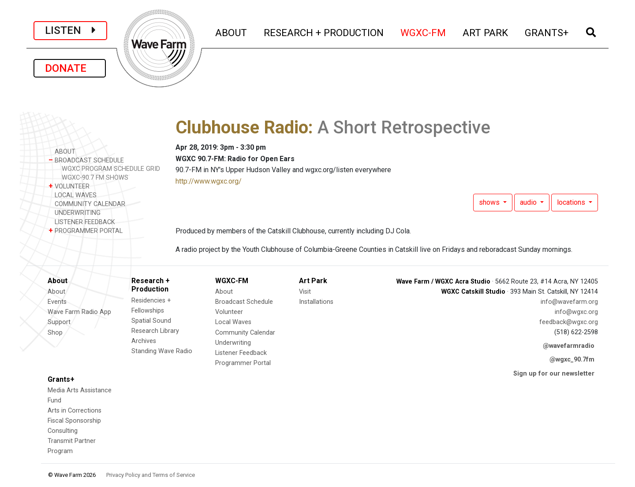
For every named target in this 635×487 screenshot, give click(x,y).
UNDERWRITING (75, 212)
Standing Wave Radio (161, 351)
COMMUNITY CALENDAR (87, 203)
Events (57, 302)
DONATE (69, 68)
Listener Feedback (241, 353)
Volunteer (229, 312)
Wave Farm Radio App (79, 312)
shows (490, 202)
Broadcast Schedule (244, 302)
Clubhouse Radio (242, 127)
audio (529, 202)
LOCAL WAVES (73, 195)
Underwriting (233, 343)
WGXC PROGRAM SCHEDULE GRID (111, 169)
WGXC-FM (423, 31)
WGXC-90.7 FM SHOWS (95, 177)
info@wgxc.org (576, 312)
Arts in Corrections (74, 410)
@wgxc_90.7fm (571, 359)
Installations (316, 302)
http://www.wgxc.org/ (209, 181)
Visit (305, 291)
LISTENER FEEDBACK (82, 222)
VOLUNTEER (69, 186)
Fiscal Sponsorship (74, 420)
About (56, 291)
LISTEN (70, 30)
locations (572, 202)
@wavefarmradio (568, 346)
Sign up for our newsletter (553, 373)
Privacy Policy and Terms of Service (150, 475)
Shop (55, 332)
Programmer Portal (243, 363)
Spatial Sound (151, 321)
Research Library (155, 331)
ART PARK (486, 31)
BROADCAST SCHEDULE (86, 160)
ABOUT (231, 31)
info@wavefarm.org (569, 302)
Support (59, 322)
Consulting (63, 431)
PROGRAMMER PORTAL (86, 230)
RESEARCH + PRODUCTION (324, 31)
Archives (143, 341)
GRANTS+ (547, 31)
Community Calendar (245, 332)
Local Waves (233, 322)
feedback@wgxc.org (568, 322)
